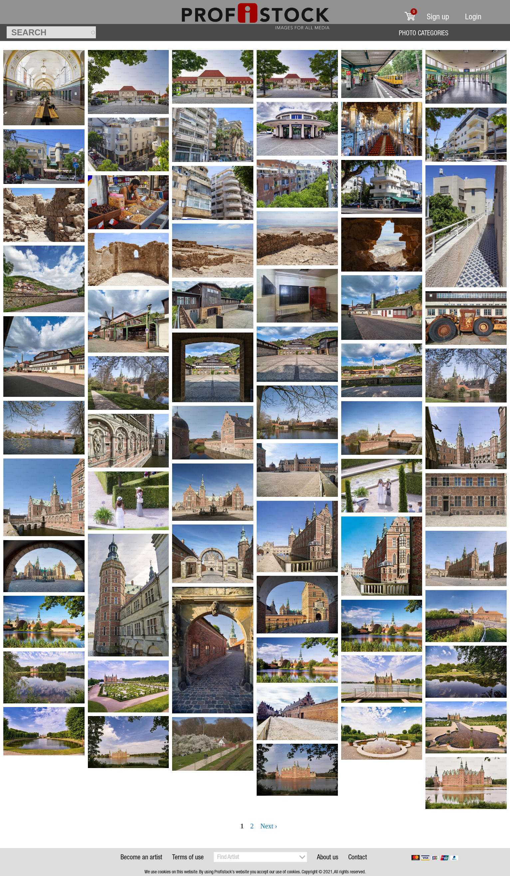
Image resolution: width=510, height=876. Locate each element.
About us (327, 857)
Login (473, 16)
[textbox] (51, 32)
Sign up (438, 16)
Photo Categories (423, 33)
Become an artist (141, 857)
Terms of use (188, 857)
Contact (357, 857)
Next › (268, 826)
